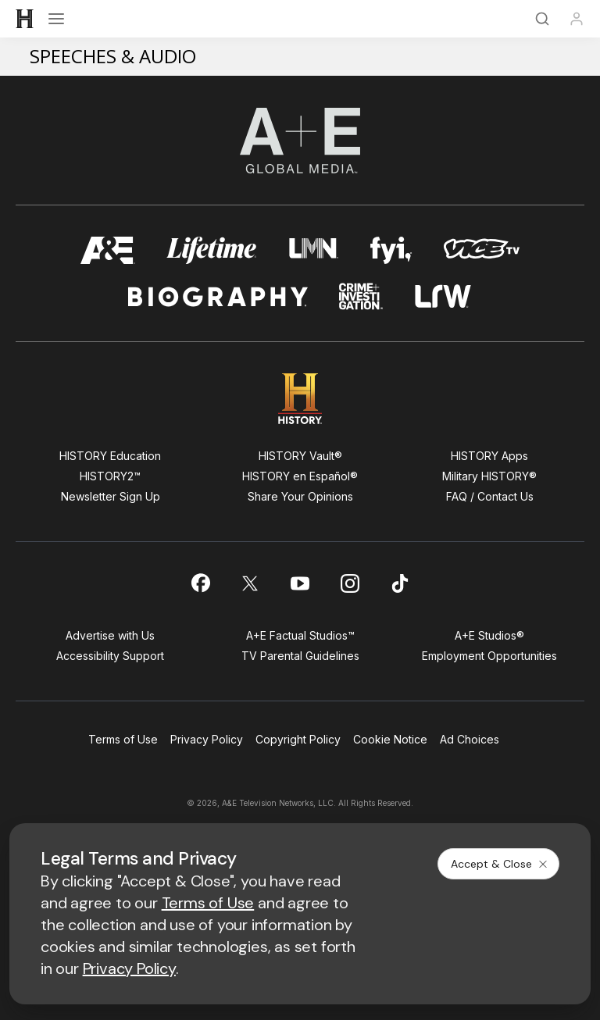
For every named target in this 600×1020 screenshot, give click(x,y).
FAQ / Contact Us (490, 496)
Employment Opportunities (489, 655)
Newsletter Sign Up (110, 496)
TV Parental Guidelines (300, 655)
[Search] (542, 19)
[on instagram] (350, 583)
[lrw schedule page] (443, 296)
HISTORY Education (110, 455)
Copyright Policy (298, 739)
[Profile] (576, 19)
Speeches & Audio (113, 56)
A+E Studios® (489, 635)
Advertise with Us (110, 635)
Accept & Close (500, 864)
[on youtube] (300, 583)
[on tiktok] (400, 583)
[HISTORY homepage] (300, 398)
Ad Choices (469, 739)
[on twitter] (250, 583)
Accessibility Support (110, 655)
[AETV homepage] (107, 250)
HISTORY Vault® (300, 455)
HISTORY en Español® (300, 476)
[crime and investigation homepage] (361, 296)
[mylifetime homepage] (211, 250)
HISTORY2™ (110, 476)
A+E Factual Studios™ (300, 635)
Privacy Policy (206, 739)
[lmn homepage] (313, 250)
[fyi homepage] (391, 250)
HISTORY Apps (489, 455)
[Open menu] (56, 18)
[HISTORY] (25, 18)
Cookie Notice (390, 739)
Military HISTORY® (489, 476)
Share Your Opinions (300, 496)
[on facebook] (200, 582)
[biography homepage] (218, 296)
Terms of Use (123, 739)
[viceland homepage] (481, 250)
